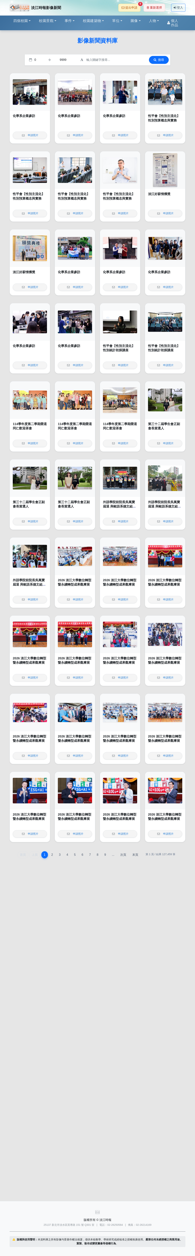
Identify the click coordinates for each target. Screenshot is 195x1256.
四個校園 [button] (20, 21)
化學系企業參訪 (24, 116)
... (113, 854)
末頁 (135, 854)
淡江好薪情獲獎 (159, 194)
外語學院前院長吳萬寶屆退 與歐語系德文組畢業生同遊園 (119, 506)
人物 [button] (152, 21)
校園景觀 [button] (46, 21)
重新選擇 (154, 7)
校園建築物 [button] (92, 21)
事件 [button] (68, 21)
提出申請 (131, 6)
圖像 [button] (134, 21)
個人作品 (172, 23)
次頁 (123, 854)
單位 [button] (115, 21)
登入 (178, 7)
